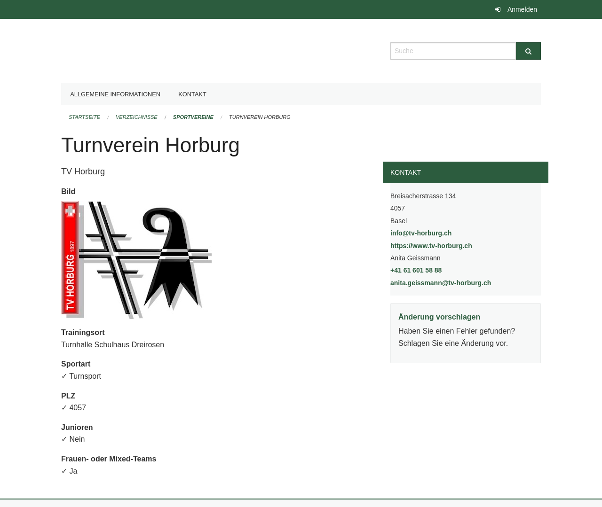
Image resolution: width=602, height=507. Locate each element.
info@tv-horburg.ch (421, 233)
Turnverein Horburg (260, 117)
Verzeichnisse (137, 117)
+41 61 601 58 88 (416, 270)
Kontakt (192, 94)
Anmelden (522, 9)
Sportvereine (193, 117)
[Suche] (528, 51)
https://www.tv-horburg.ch (455, 245)
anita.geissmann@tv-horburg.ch (440, 283)
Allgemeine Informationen (115, 94)
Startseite (84, 117)
